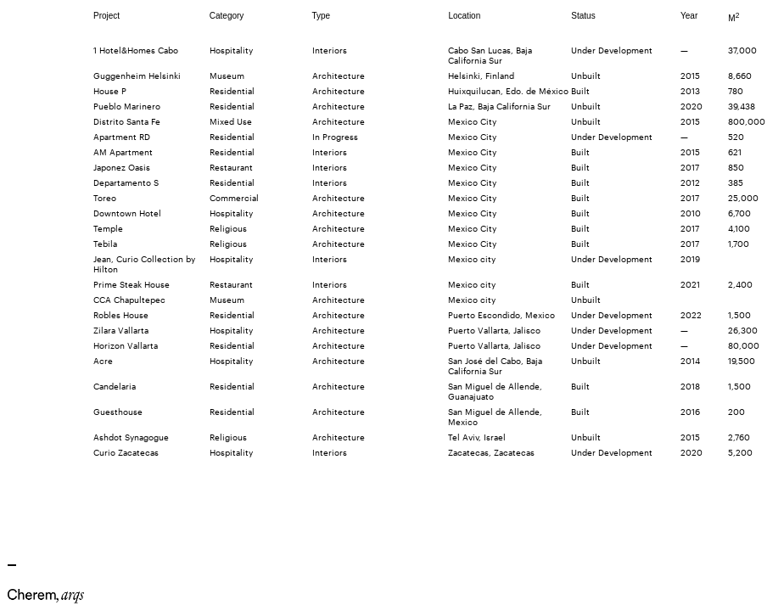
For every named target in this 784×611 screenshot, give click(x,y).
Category (227, 15)
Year (688, 15)
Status (583, 15)
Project (106, 15)
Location (464, 15)
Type (321, 15)
